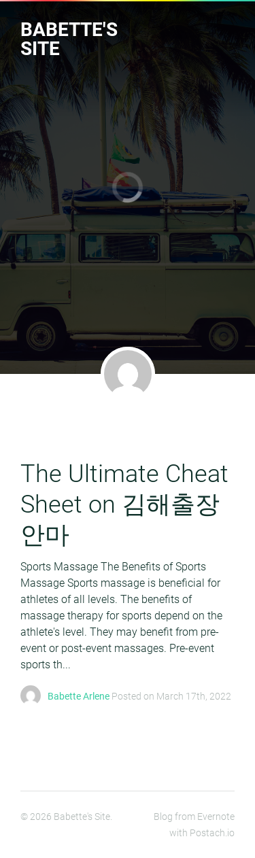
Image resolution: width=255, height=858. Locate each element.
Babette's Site (69, 39)
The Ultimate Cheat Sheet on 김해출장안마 (124, 504)
